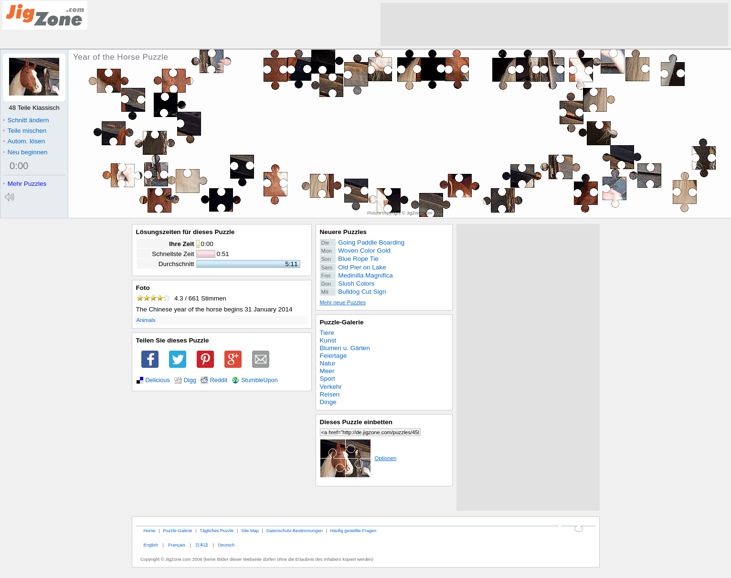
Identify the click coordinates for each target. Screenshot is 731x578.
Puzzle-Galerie (342, 322)
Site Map (250, 530)
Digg (190, 380)
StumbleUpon (259, 380)
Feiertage (333, 355)
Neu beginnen (25, 152)
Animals (146, 320)
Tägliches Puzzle (216, 530)
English (150, 544)
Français (176, 544)
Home (149, 530)
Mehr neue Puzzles (343, 302)
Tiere (327, 332)
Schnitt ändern (26, 120)
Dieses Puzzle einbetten (356, 422)
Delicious (158, 380)
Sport (327, 378)
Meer (327, 371)
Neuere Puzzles (343, 231)
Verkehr (331, 386)
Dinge (328, 402)
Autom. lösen (24, 141)
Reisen (330, 394)
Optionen (358, 458)
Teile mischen (24, 130)
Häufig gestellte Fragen (353, 530)
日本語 (201, 544)
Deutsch (226, 544)
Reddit (219, 380)
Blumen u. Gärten (345, 348)
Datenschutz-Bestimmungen (294, 530)
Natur (328, 363)
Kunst (328, 340)
